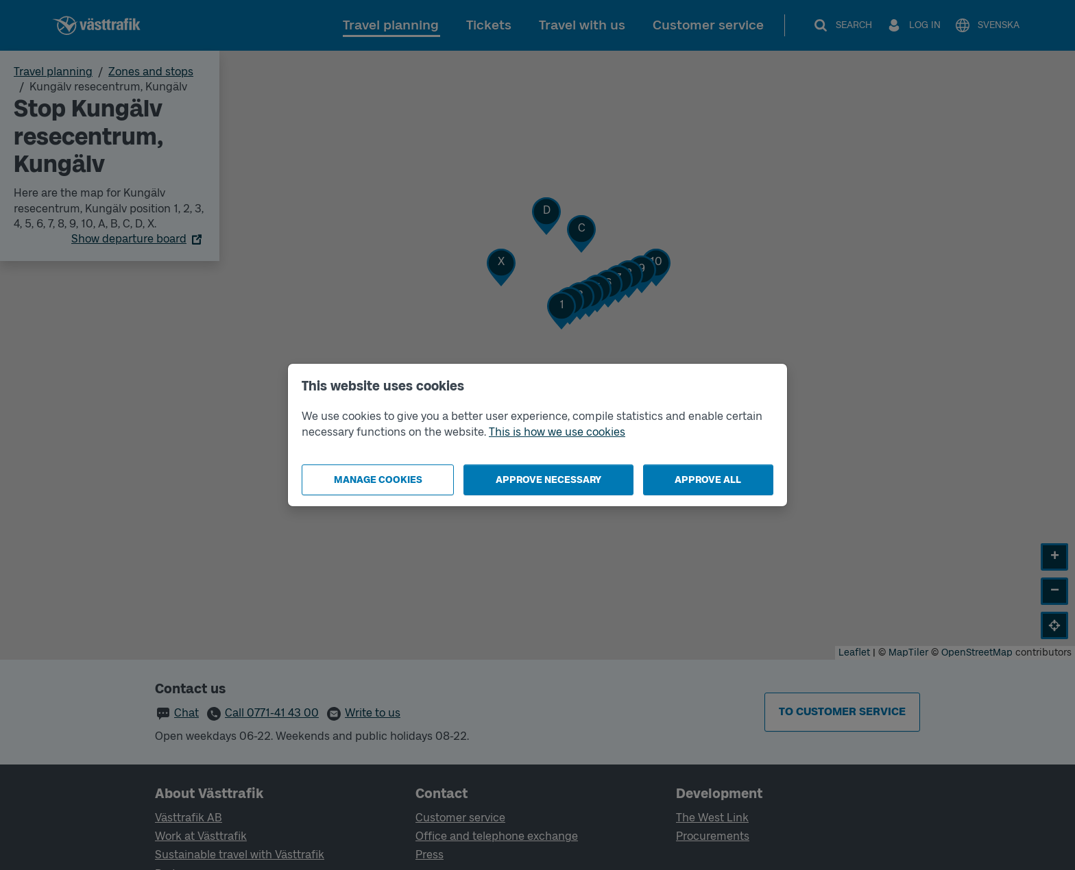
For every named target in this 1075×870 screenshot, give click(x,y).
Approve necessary (548, 480)
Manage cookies (378, 480)
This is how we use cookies (557, 431)
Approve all (708, 480)
